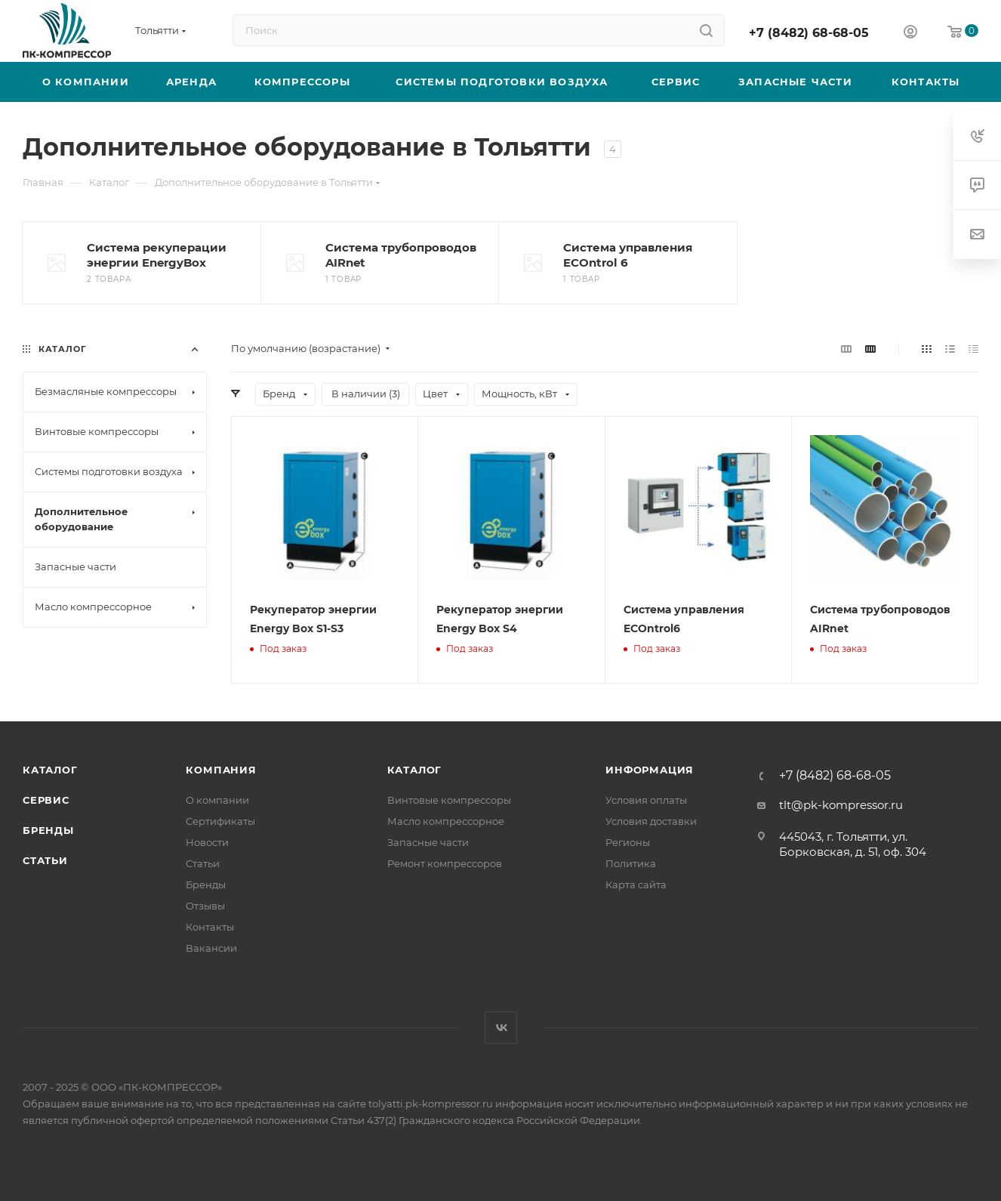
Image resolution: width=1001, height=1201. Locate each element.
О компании (217, 800)
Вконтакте (501, 1027)
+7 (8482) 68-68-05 (809, 33)
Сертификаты (220, 821)
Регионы (627, 842)
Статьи (45, 860)
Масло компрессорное (445, 821)
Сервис (46, 800)
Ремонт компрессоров (444, 863)
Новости (207, 842)
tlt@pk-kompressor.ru (841, 805)
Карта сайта (636, 884)
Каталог (50, 770)
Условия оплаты (646, 800)
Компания (221, 770)
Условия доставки (651, 821)
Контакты (210, 927)
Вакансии (211, 948)
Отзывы (205, 906)
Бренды (48, 830)
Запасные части (428, 842)
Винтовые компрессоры (449, 800)
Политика (630, 863)
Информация (649, 770)
